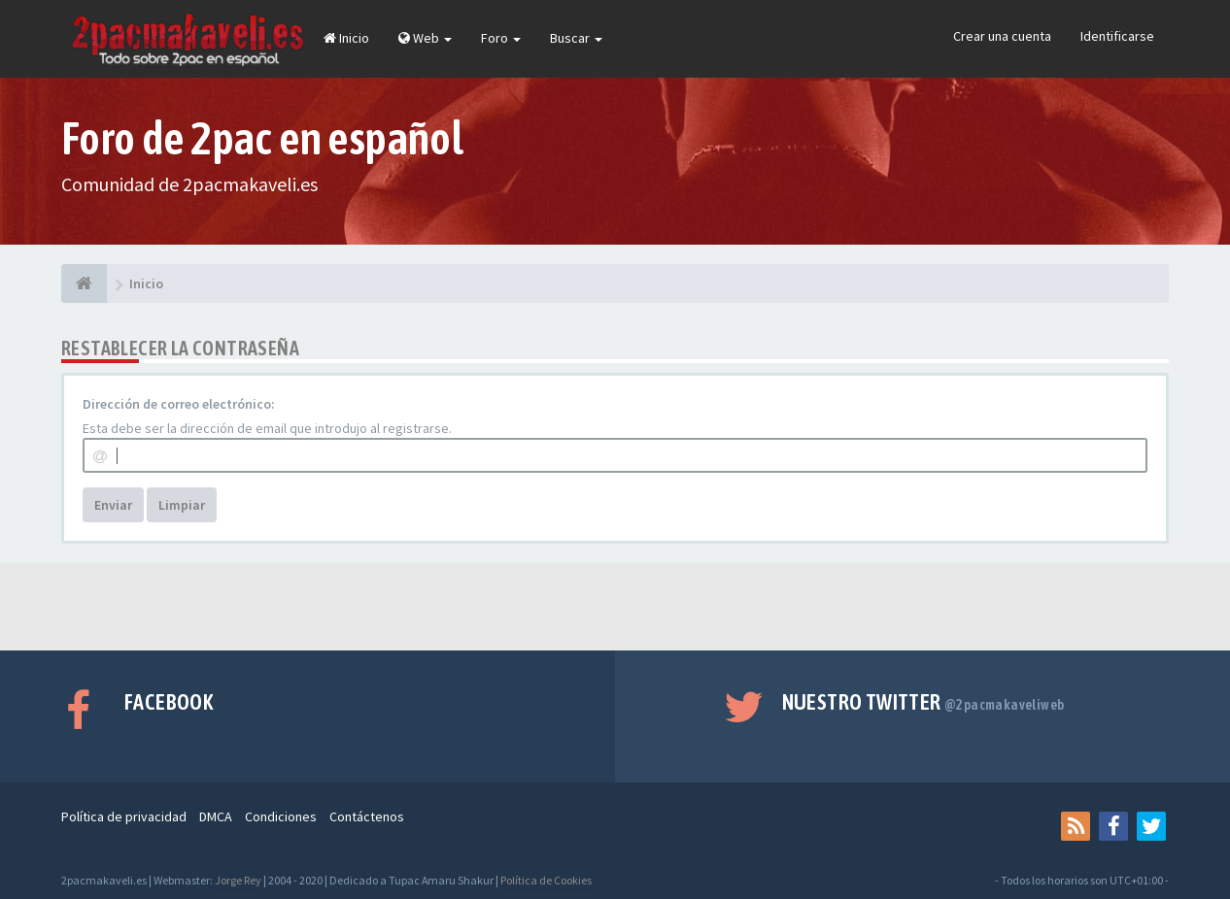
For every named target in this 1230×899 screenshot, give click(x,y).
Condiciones (281, 816)
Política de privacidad (124, 816)
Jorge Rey (238, 880)
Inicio (346, 38)
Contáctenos (366, 816)
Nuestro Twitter (923, 702)
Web (425, 38)
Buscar (576, 38)
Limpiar (181, 505)
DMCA (215, 816)
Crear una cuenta (1002, 36)
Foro (501, 38)
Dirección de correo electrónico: (179, 404)
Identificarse (1117, 36)
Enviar (113, 505)
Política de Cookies (546, 880)
